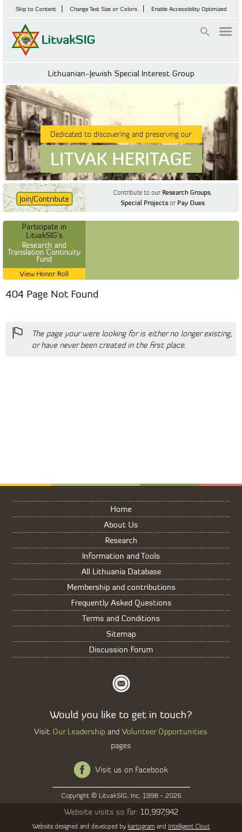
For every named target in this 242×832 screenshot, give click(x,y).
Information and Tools (121, 555)
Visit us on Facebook (131, 769)
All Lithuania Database (121, 571)
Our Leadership (79, 731)
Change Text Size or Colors (103, 8)
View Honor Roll (44, 273)
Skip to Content (36, 8)
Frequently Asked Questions (121, 602)
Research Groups (186, 192)
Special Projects (144, 203)
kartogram (141, 826)
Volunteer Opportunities (164, 731)
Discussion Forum (121, 649)
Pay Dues (190, 203)
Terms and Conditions (121, 618)
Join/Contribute (44, 198)
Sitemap (121, 633)
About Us (121, 524)
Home (121, 509)
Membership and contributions (121, 587)
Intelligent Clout (189, 826)
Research (121, 540)
